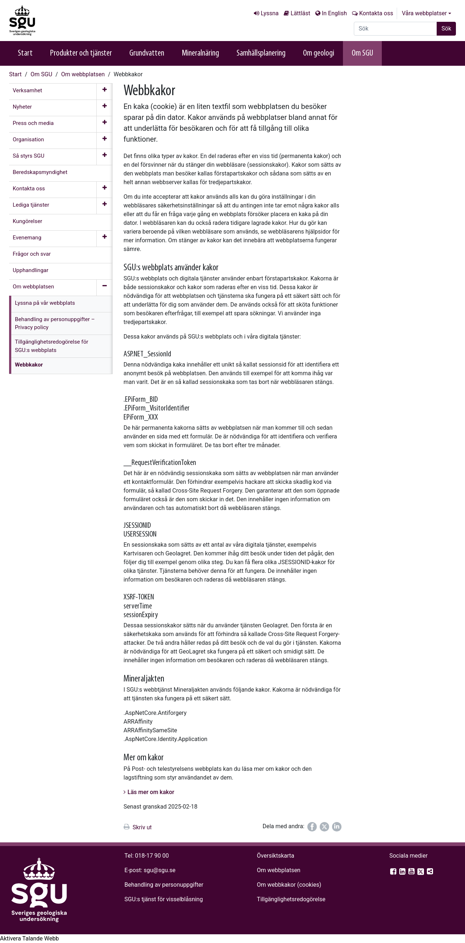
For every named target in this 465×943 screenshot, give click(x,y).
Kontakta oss (376, 13)
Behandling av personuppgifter (164, 884)
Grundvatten (146, 53)
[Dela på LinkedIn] (336, 826)
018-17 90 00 (152, 855)
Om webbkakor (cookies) (289, 884)
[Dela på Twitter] (324, 826)
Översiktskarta (275, 855)
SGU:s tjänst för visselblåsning (164, 899)
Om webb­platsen (83, 74)
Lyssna (270, 13)
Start (25, 53)
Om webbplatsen (278, 870)
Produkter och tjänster (81, 53)
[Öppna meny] (104, 92)
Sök (446, 28)
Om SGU (362, 53)
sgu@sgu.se (159, 870)
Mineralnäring (200, 53)
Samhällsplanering (261, 53)
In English (334, 13)
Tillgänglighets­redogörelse (291, 899)
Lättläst (300, 13)
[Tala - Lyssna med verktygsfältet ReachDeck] (29, 938)
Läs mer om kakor (151, 792)
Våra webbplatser (424, 13)
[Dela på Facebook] (312, 826)
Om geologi (318, 53)
